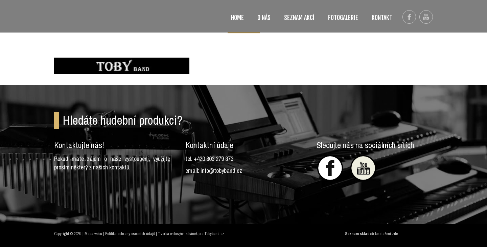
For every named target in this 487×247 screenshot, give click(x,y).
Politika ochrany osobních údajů (130, 233)
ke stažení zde (386, 233)
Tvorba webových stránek (178, 233)
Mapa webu (93, 233)
